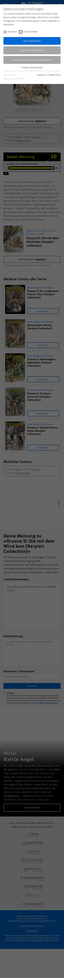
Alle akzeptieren (32, 41)
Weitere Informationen (32, 67)
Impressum (42, 74)
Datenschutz (55, 74)
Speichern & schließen (32, 50)
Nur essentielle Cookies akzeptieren (32, 59)
